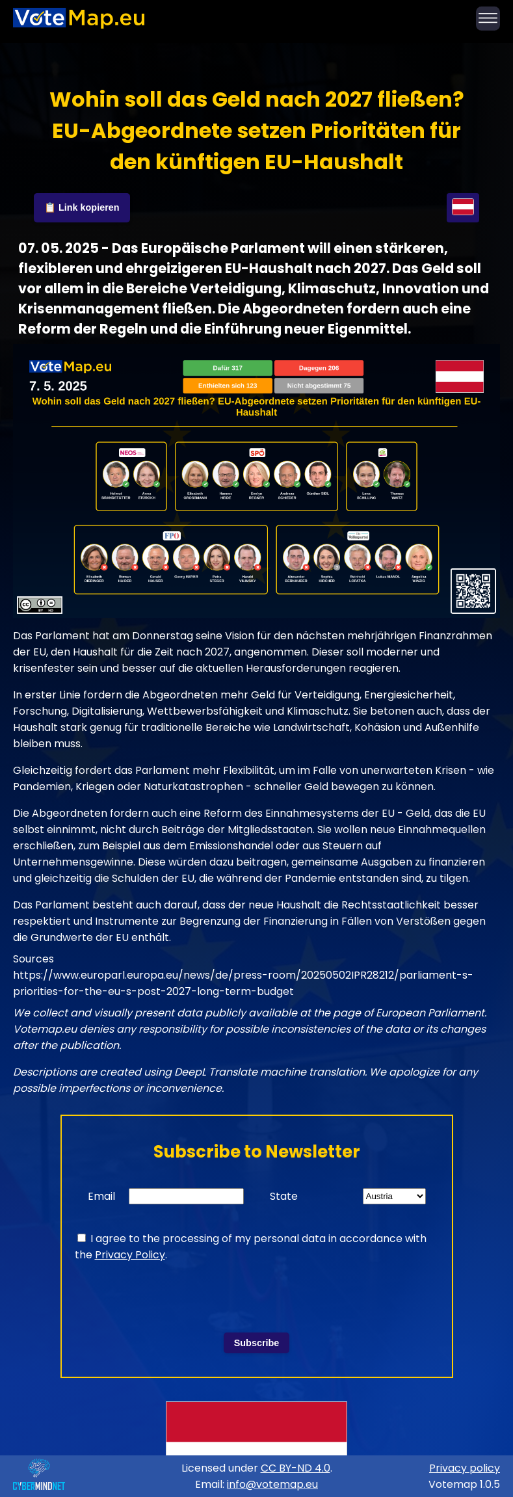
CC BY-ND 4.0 (295, 1468)
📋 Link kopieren (82, 207)
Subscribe (257, 1343)
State (284, 1196)
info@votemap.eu (272, 1484)
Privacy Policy (130, 1254)
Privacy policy (464, 1468)
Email (101, 1196)
